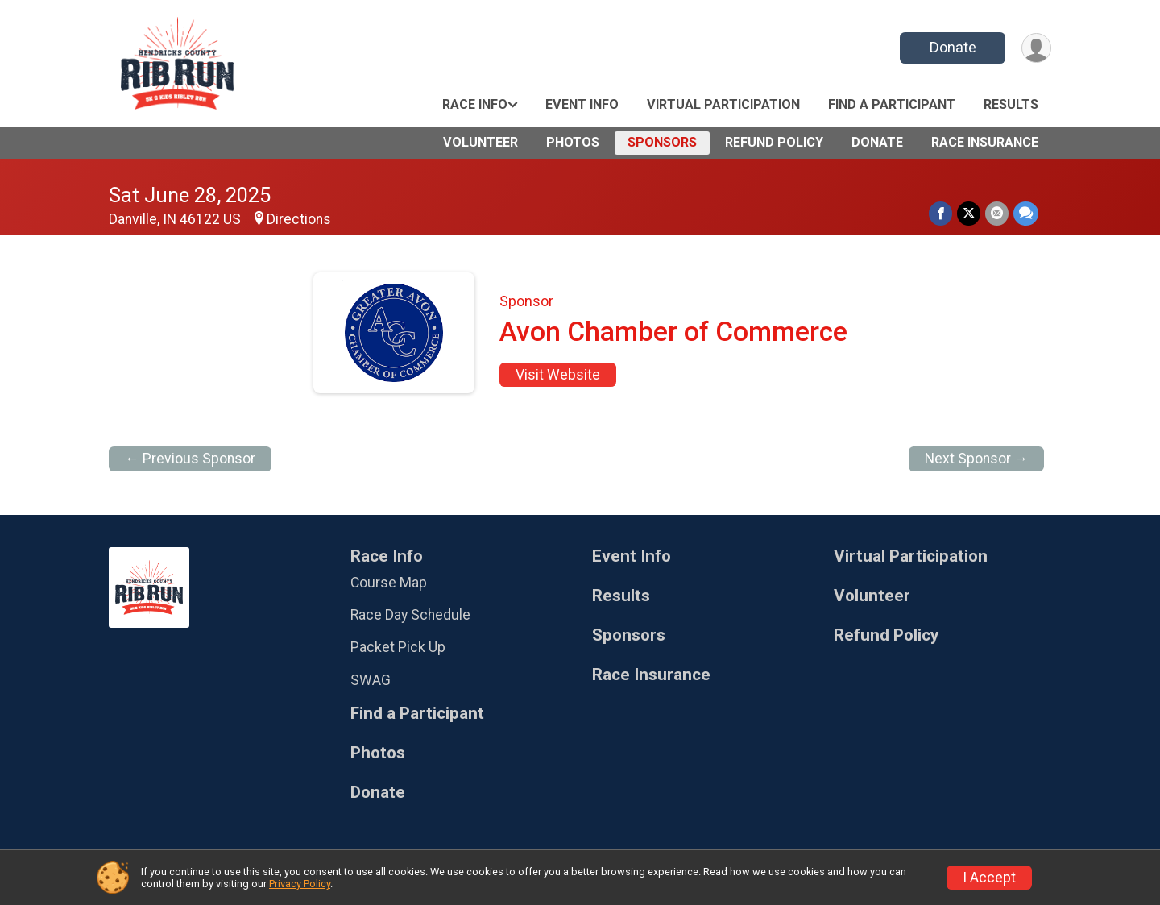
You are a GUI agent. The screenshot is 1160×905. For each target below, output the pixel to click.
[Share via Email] (997, 213)
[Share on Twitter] (968, 213)
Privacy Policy (299, 884)
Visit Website (558, 375)
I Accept (989, 878)
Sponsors (662, 142)
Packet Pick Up (397, 647)
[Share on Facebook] (940, 213)
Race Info (475, 104)
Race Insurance (984, 142)
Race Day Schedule (410, 615)
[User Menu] (1036, 48)
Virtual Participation (723, 104)
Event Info (582, 104)
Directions (299, 219)
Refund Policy (774, 142)
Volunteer (480, 142)
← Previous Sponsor (190, 458)
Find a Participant (891, 104)
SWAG (370, 680)
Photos (572, 142)
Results (1011, 104)
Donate (953, 47)
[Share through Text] (1025, 213)
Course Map (388, 583)
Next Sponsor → (977, 458)
